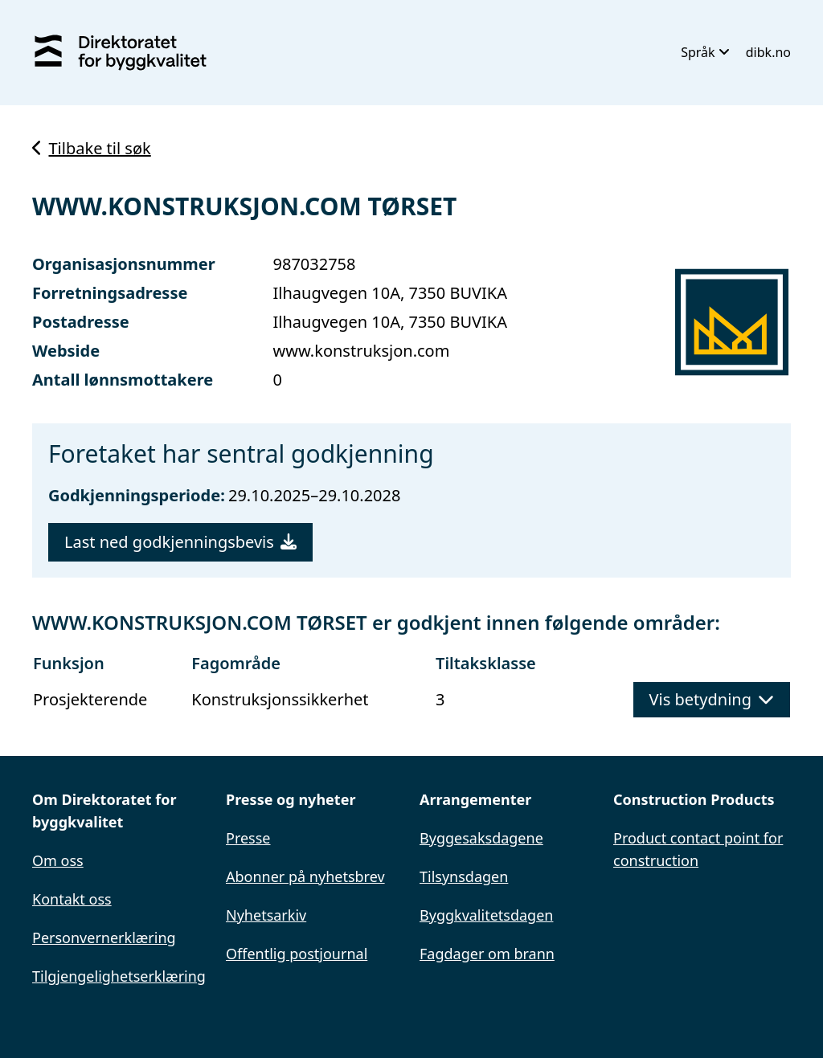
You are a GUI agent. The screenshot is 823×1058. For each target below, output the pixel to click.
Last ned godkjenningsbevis (180, 542)
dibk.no (768, 52)
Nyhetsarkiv (266, 915)
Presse (248, 838)
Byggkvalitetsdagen (486, 915)
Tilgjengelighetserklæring (119, 976)
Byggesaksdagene (481, 838)
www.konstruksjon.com (361, 351)
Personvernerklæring (104, 937)
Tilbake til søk (91, 148)
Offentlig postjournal (296, 953)
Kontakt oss (72, 899)
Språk (705, 52)
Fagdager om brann (487, 953)
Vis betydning (711, 699)
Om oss (58, 860)
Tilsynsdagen (464, 876)
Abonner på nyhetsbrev (305, 876)
